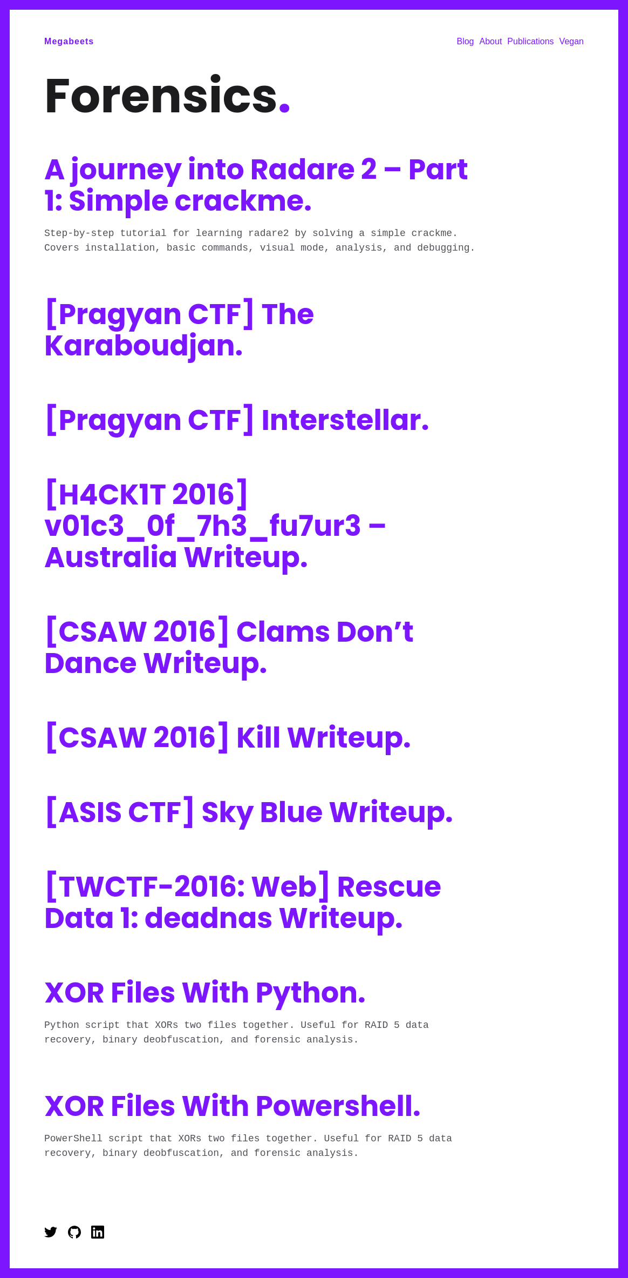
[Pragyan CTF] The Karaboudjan (179, 329)
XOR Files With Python (205, 992)
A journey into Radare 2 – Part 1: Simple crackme (256, 185)
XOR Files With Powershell (232, 1106)
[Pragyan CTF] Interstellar (236, 420)
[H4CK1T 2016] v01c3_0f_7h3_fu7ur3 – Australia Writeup (215, 526)
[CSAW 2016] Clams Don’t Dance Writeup (229, 647)
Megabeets (69, 41)
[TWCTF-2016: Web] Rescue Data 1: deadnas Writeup (242, 902)
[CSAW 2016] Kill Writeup (227, 737)
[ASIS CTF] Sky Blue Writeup (248, 812)
